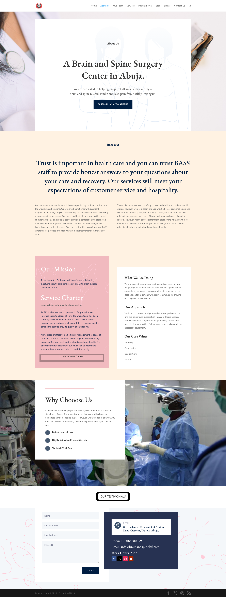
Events (167, 6)
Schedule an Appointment (113, 104)
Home (94, 6)
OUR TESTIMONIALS (113, 496)
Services (131, 6)
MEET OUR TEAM (73, 356)
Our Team (118, 6)
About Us (105, 6)
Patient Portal (145, 6)
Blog (158, 6)
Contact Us (179, 6)
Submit (91, 571)
